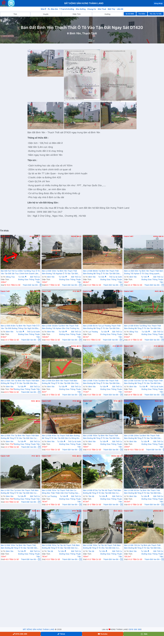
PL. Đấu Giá (53, 9)
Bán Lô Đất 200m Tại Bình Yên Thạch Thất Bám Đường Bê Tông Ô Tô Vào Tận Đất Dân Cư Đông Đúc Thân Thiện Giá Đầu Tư (142, 437)
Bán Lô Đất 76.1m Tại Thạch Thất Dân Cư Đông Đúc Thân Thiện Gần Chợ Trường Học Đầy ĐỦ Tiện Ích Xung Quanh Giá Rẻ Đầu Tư (60, 492)
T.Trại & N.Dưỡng (66, 9)
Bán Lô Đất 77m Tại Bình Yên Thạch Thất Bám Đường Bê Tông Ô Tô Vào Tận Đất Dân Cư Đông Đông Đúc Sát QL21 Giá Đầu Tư (20, 437)
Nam (33, 346)
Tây (75, 291)
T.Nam (156, 456)
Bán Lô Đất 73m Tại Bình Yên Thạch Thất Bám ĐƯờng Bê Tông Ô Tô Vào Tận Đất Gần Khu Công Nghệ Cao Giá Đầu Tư (20, 382)
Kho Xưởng (81, 9)
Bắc (32, 291)
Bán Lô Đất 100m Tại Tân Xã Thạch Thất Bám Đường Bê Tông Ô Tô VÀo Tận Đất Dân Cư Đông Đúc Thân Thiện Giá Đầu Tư (102, 546)
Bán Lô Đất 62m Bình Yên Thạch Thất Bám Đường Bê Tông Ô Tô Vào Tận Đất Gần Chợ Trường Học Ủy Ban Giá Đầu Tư (60, 382)
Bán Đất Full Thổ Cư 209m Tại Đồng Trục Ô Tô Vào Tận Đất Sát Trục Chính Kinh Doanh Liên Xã (20, 272)
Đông (74, 236)
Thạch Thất (5, 236)
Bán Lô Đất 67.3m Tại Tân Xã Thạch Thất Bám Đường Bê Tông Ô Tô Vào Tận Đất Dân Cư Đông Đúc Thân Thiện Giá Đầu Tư (102, 492)
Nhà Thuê (102, 9)
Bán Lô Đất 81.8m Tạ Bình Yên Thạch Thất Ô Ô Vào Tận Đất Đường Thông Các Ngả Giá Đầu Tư (20, 327)
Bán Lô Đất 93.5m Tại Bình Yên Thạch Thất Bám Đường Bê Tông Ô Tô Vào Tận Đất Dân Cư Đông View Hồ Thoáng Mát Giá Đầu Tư (142, 492)
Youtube (102, 634)
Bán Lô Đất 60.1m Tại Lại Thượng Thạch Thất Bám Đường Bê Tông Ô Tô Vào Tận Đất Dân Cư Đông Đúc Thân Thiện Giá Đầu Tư (102, 327)
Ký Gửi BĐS (130, 14)
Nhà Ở (43, 9)
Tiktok (61, 634)
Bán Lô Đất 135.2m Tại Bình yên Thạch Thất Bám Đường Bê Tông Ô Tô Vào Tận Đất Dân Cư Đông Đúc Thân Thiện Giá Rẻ (142, 546)
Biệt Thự (111, 9)
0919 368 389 (135, 629)
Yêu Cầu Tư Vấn (156, 14)
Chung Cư (91, 9)
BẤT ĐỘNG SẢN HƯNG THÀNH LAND (38, 629)
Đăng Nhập (158, 3)
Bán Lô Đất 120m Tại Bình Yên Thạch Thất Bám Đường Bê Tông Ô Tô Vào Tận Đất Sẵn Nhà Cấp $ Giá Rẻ (19, 546)
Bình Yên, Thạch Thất (83, 33)
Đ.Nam (32, 236)
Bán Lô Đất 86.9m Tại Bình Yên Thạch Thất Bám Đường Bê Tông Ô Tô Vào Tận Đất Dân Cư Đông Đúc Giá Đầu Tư (101, 272)
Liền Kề (120, 9)
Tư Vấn (22, 277)
